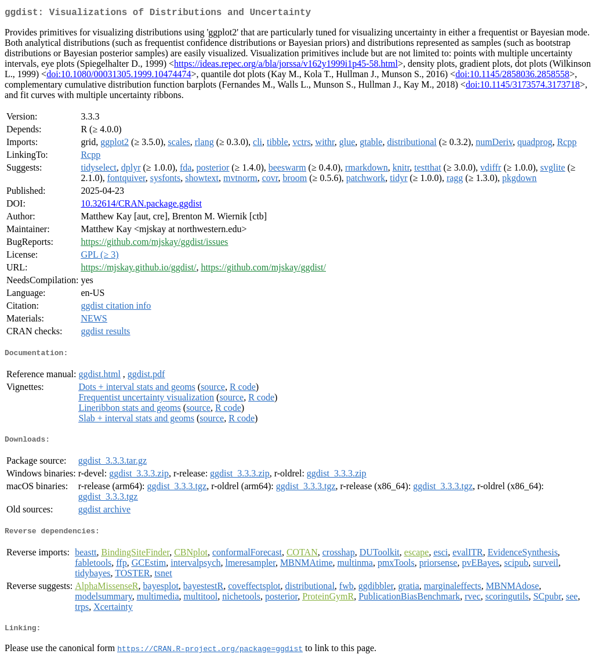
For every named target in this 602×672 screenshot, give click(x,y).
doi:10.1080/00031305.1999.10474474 (118, 76)
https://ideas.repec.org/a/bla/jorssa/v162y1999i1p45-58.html (286, 66)
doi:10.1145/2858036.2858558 (512, 76)
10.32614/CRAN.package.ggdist (141, 206)
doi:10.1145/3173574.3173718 (523, 87)
